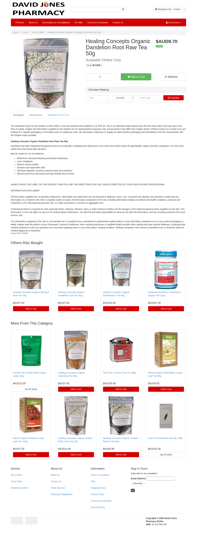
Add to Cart (136, 76)
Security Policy (98, 507)
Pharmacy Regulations (61, 494)
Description (18, 115)
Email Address (138, 478)
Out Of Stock (31, 389)
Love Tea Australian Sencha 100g (165, 438)
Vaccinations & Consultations (56, 22)
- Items (167, 9)
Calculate (173, 98)
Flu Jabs (78, 22)
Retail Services (58, 488)
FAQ (93, 481)
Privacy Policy (97, 494)
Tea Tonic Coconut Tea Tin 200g (119, 372)
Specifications (35, 115)
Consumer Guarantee (97, 22)
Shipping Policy (98, 488)
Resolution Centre (19, 488)
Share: (94, 65)
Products (20, 22)
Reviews (58, 115)
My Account (16, 475)
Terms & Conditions (100, 475)
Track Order (16, 481)
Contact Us (118, 22)
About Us (33, 22)
